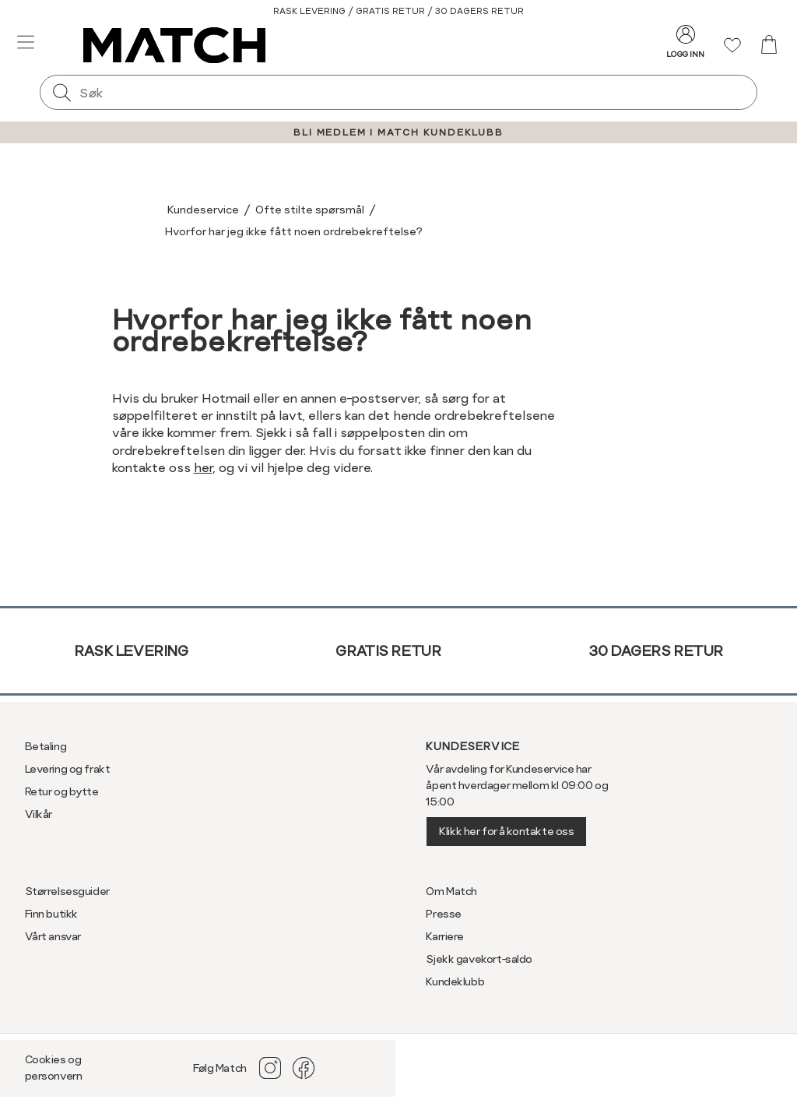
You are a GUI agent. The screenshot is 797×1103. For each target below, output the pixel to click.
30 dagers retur (655, 651)
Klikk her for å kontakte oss (506, 831)
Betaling (46, 746)
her (203, 468)
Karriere (445, 936)
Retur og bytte (62, 791)
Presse (443, 914)
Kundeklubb (455, 981)
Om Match (451, 891)
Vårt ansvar (53, 936)
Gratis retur (388, 651)
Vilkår (38, 814)
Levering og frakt (68, 769)
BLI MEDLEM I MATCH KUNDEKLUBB (398, 132)
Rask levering (131, 651)
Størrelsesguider (67, 891)
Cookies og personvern (54, 1067)
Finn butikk (51, 914)
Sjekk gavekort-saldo (479, 959)
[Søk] (61, 92)
